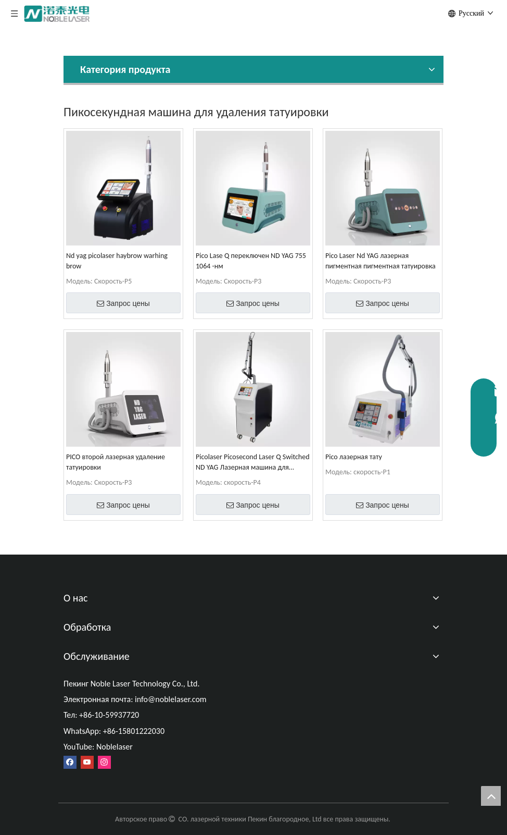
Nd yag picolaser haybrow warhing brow (117, 261)
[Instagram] (104, 762)
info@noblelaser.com (171, 699)
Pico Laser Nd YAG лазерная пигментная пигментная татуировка (380, 261)
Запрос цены (123, 303)
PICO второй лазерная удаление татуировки (115, 462)
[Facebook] (70, 762)
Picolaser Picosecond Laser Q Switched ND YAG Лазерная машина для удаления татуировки (253, 462)
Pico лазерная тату (353, 456)
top (491, 796)
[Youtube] (87, 762)
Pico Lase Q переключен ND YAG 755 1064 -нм (251, 261)
